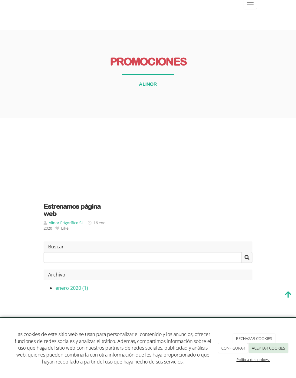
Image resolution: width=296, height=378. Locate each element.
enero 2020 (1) (71, 288)
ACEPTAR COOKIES (268, 348)
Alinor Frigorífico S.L (66, 222)
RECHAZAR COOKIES (254, 338)
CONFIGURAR (233, 348)
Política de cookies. (253, 359)
